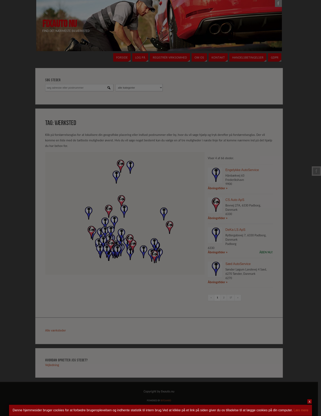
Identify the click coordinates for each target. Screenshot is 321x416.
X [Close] (310, 401)
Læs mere (301, 410)
